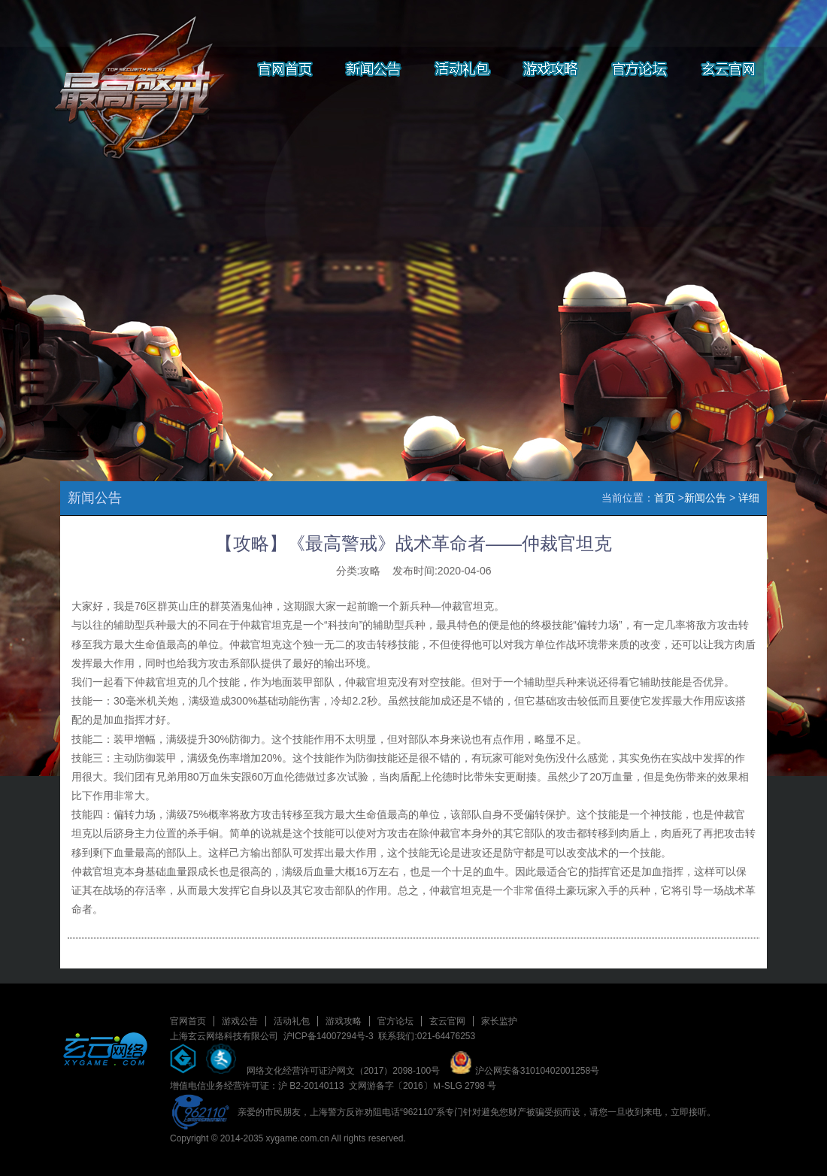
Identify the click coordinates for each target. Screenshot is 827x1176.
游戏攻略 (344, 1021)
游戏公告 (240, 1021)
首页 (664, 498)
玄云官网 (447, 1021)
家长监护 (499, 1021)
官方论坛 (395, 1021)
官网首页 (188, 1021)
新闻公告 (705, 498)
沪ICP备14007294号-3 (328, 1036)
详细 (748, 498)
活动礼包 (292, 1021)
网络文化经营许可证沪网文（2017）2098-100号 (343, 1070)
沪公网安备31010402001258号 (524, 1070)
